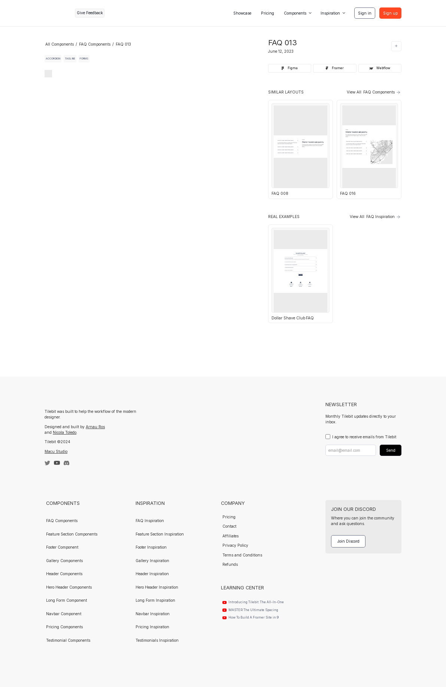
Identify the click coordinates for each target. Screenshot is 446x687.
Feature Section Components (71, 534)
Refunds (230, 564)
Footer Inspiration (151, 547)
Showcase (242, 13)
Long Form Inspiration (155, 600)
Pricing (267, 13)
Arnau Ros (95, 426)
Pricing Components (64, 627)
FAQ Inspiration (150, 520)
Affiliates (230, 536)
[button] (297, 13)
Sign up (390, 13)
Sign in (364, 13)
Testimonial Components (68, 640)
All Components (59, 44)
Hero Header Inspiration (157, 587)
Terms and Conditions (242, 555)
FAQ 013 (123, 44)
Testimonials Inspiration (157, 640)
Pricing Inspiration (152, 627)
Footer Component (62, 547)
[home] (58, 13)
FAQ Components (94, 44)
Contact (229, 526)
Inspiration (330, 13)
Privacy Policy (235, 545)
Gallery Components (64, 560)
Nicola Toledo (64, 432)
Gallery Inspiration (152, 560)
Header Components (64, 573)
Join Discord (348, 541)
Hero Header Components (69, 587)
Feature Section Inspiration (160, 534)
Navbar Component (63, 613)
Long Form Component (66, 600)
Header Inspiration (152, 573)
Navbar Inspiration (153, 613)
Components (295, 13)
